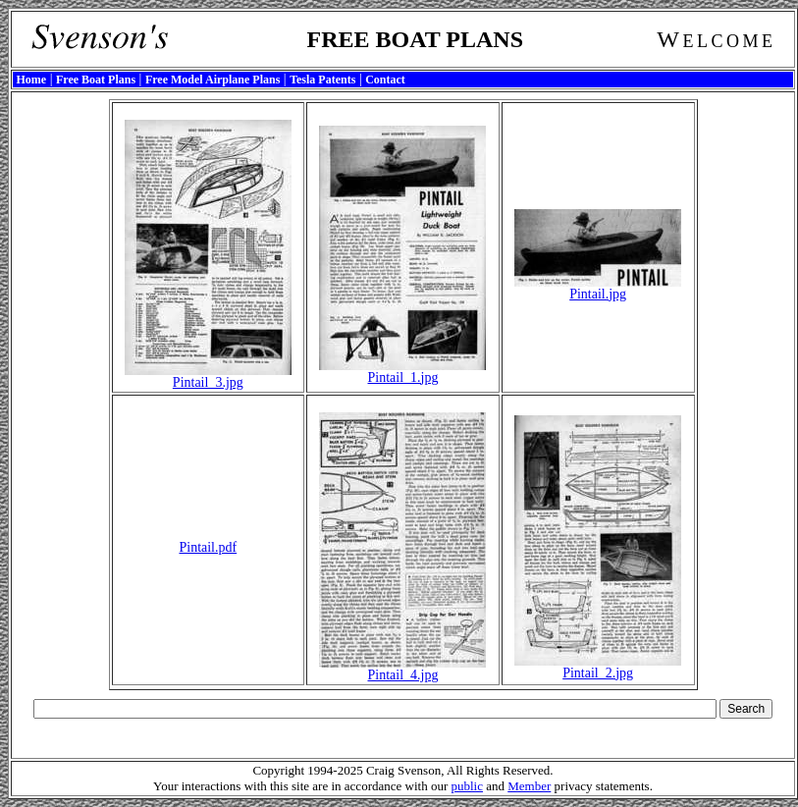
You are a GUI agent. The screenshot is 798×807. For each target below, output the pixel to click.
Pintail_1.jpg (402, 371)
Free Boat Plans (95, 79)
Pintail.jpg (597, 288)
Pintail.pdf (208, 547)
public (467, 786)
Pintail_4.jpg (402, 669)
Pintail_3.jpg (208, 376)
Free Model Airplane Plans (212, 79)
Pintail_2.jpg (597, 667)
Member (529, 786)
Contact (385, 79)
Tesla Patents (322, 79)
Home (32, 79)
